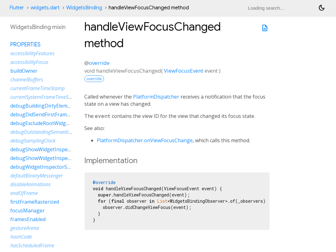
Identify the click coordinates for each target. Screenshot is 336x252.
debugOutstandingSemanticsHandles (50, 131)
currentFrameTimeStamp (37, 88)
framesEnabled (28, 219)
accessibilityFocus (29, 62)
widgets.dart (45, 8)
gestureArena (24, 228)
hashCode (21, 236)
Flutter (16, 8)
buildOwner (23, 70)
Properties (25, 44)
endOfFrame (24, 193)
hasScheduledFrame (32, 245)
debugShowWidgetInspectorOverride (53, 149)
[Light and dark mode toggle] (322, 8)
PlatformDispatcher (156, 96)
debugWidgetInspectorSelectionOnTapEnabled (65, 166)
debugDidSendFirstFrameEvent (46, 114)
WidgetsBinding (84, 8)
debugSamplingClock (33, 140)
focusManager (27, 210)
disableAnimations (30, 184)
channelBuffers (26, 79)
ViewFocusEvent (183, 70)
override (99, 62)
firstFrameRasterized (34, 201)
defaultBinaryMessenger (36, 175)
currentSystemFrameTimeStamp (45, 97)
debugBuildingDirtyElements (44, 105)
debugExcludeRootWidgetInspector (51, 123)
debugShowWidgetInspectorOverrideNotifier (63, 158)
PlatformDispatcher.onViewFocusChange (145, 140)
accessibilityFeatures (32, 53)
